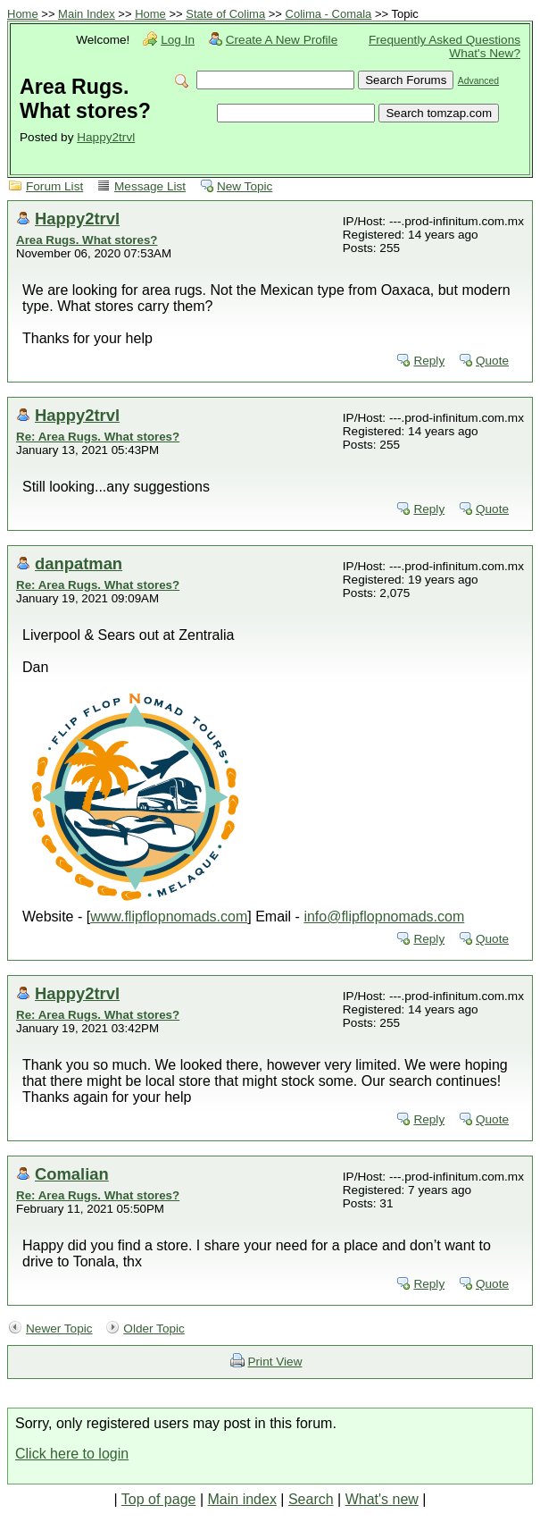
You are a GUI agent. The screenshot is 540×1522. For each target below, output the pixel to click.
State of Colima (225, 14)
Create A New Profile (281, 39)
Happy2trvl (106, 137)
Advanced (478, 81)
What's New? (484, 53)
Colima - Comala (329, 14)
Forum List (54, 186)
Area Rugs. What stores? (87, 240)
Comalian (72, 1174)
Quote (492, 360)
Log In (178, 39)
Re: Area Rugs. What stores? (97, 436)
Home (22, 14)
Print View (275, 1361)
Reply (428, 360)
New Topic (244, 186)
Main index (242, 1499)
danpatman (78, 563)
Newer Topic (59, 1328)
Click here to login (72, 1453)
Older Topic (154, 1328)
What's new (382, 1499)
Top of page (158, 1499)
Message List (150, 186)
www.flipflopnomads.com (168, 916)
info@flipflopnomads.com (383, 916)
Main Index (86, 14)
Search (311, 1499)
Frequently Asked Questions (444, 39)
